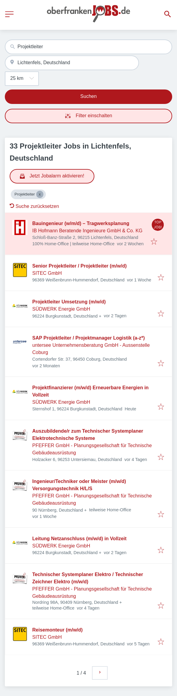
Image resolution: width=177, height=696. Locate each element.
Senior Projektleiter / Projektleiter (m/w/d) (79, 265)
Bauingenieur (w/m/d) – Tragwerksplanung (80, 223)
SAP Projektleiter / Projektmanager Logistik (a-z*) (88, 337)
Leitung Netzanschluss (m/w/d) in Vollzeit (79, 538)
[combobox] (88, 46)
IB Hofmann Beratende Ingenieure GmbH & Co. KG (87, 230)
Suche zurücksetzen (34, 206)
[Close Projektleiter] (39, 194)
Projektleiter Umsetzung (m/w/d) (69, 301)
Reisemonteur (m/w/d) (57, 629)
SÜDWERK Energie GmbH (61, 309)
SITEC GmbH (47, 273)
